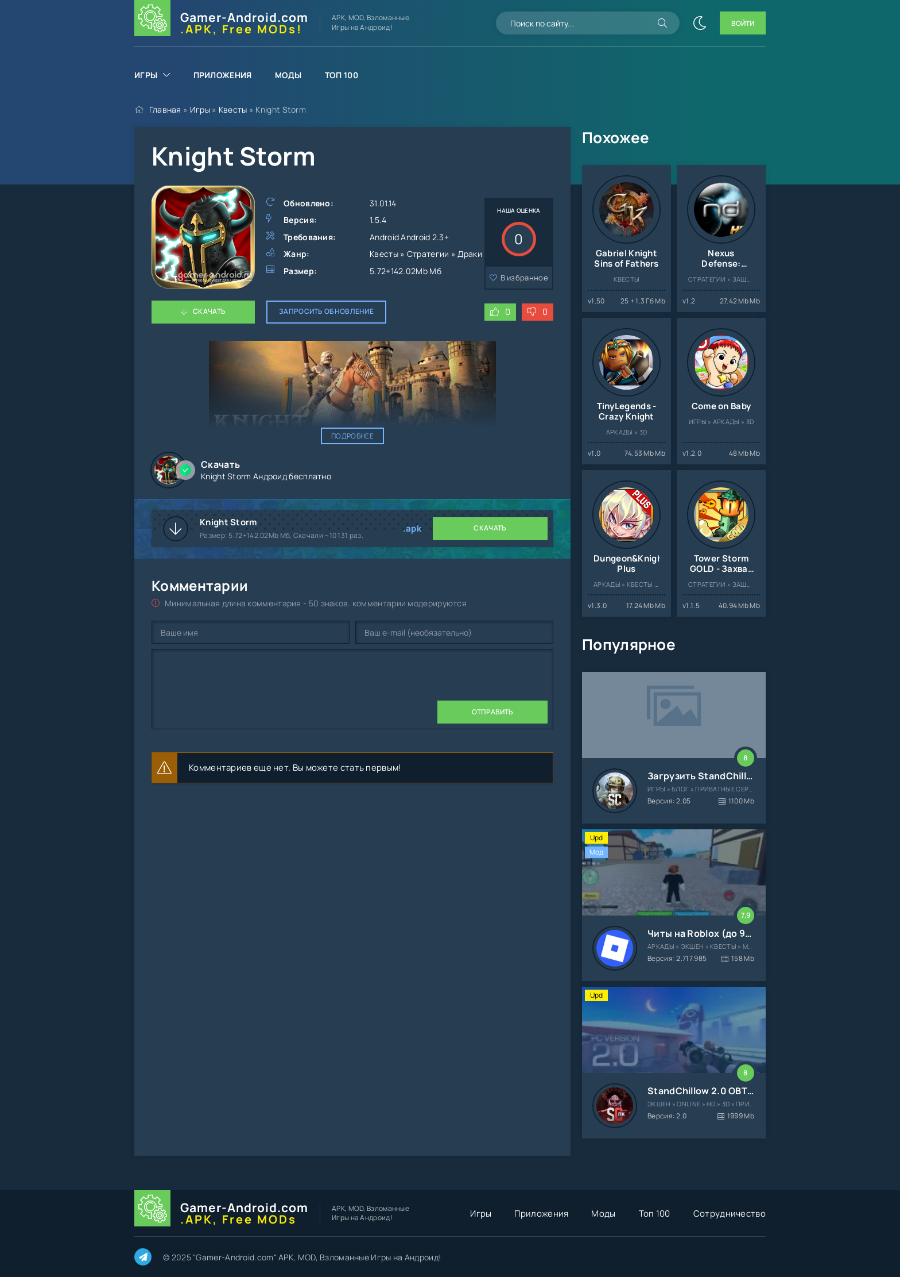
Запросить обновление (326, 311)
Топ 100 (341, 75)
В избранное (524, 277)
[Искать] (662, 22)
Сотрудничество (729, 1213)
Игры (145, 75)
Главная (165, 109)
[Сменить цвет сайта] (699, 23)
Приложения (222, 75)
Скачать (209, 311)
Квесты (233, 109)
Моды (288, 75)
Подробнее (352, 436)
